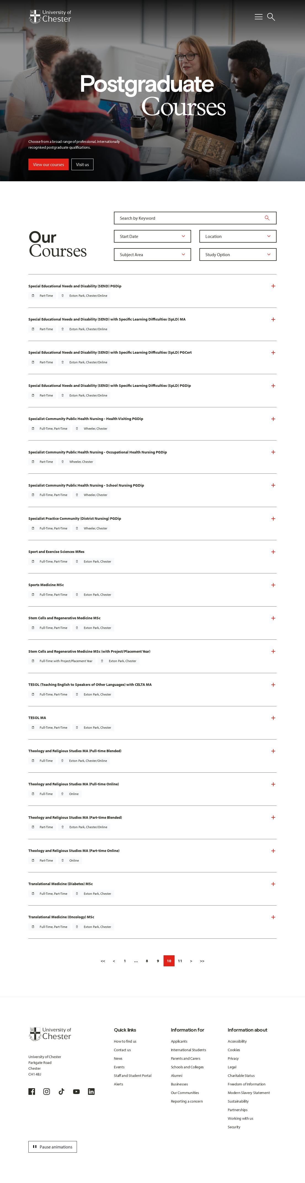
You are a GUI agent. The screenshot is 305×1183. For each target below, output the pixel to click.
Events (119, 1066)
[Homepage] (49, 17)
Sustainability (238, 1101)
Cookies (234, 1049)
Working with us (240, 1118)
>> (202, 960)
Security (234, 1126)
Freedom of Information (247, 1084)
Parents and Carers (185, 1058)
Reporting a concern (187, 1101)
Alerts (118, 1084)
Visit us (82, 164)
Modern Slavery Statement (249, 1092)
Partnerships (238, 1109)
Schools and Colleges (187, 1066)
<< (103, 960)
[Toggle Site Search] (271, 16)
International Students (188, 1049)
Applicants (179, 1041)
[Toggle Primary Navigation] (258, 16)
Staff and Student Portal (132, 1075)
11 (180, 960)
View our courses (48, 164)
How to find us (125, 1041)
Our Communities (185, 1092)
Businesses (179, 1084)
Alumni (176, 1075)
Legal (232, 1066)
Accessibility (237, 1041)
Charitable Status (241, 1075)
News (118, 1058)
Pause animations (51, 1147)
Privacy (233, 1058)
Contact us (122, 1049)
